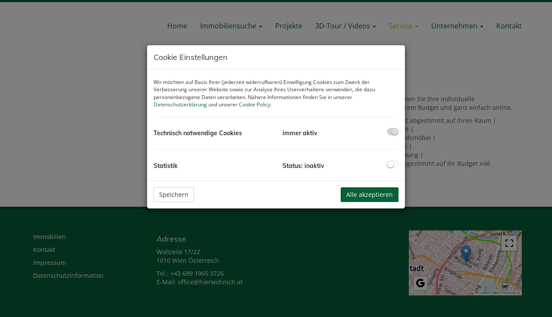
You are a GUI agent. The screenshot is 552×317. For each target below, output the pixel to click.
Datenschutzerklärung (180, 104)
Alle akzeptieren (369, 194)
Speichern (173, 194)
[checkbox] (392, 131)
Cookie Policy (254, 104)
